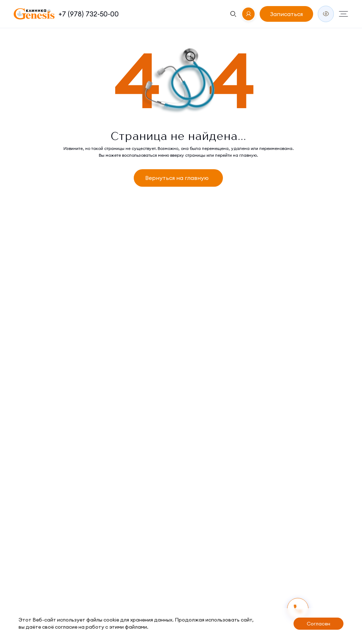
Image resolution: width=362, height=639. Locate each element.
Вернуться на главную (177, 177)
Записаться (286, 13)
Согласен (318, 623)
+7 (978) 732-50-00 (88, 14)
